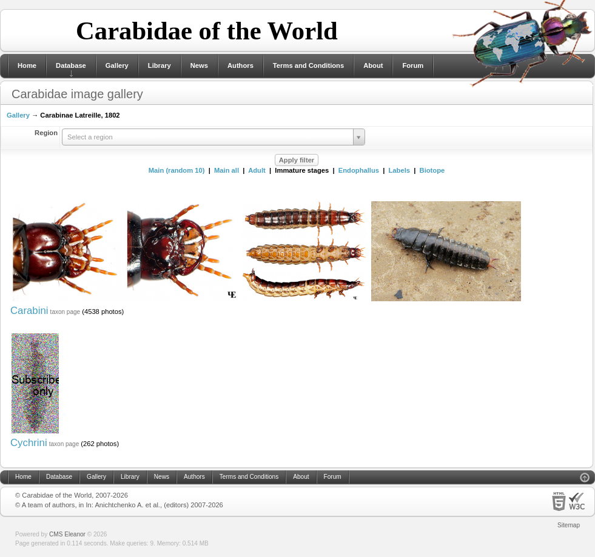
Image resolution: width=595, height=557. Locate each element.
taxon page (65, 312)
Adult (257, 170)
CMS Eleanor (67, 534)
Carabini (29, 310)
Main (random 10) (177, 170)
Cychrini (28, 443)
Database (71, 65)
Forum (412, 65)
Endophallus (358, 170)
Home (27, 65)
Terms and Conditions (308, 65)
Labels (399, 170)
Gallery (117, 65)
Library (159, 65)
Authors (240, 65)
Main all (226, 170)
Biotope (432, 170)
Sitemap (568, 525)
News (199, 65)
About (373, 65)
